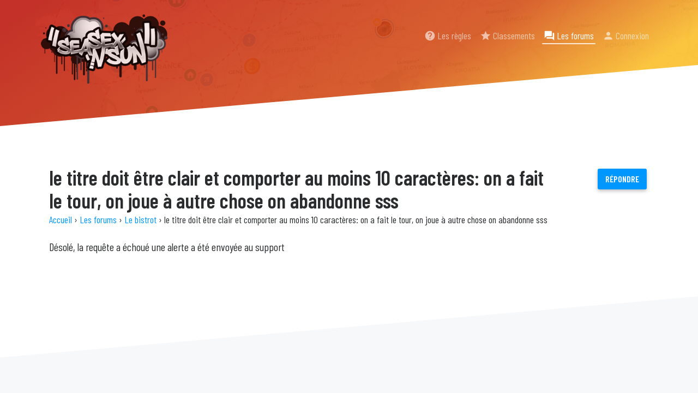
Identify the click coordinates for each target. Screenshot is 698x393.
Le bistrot (140, 219)
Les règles (447, 35)
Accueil (60, 219)
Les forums (569, 35)
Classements (507, 35)
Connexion (626, 35)
